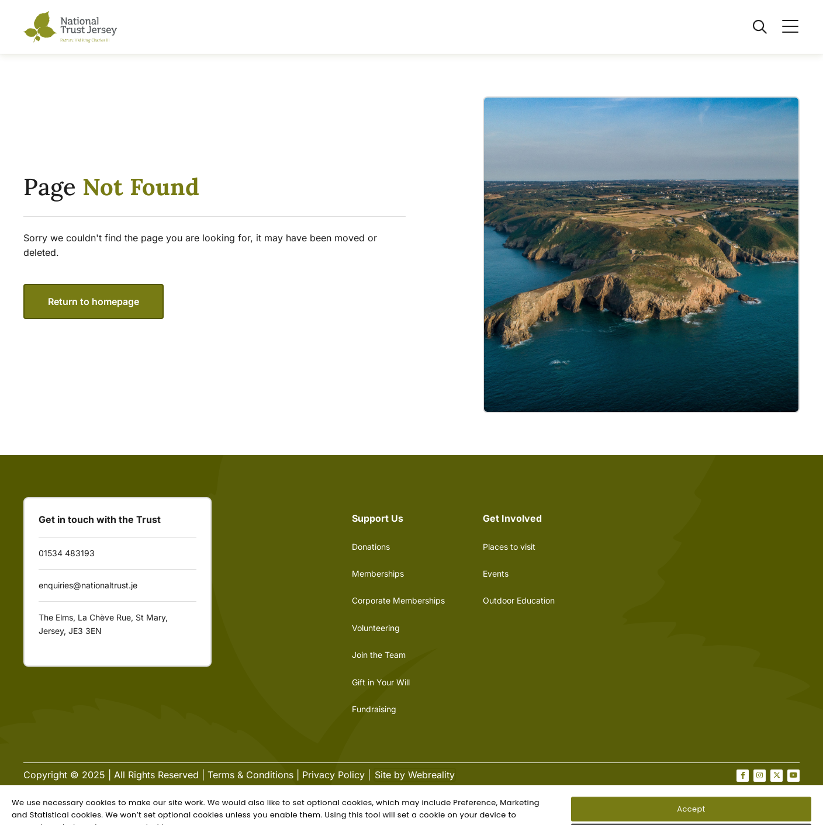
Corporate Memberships (398, 600)
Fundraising (374, 709)
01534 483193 (67, 553)
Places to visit (509, 547)
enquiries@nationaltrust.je (88, 585)
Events (496, 573)
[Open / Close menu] (783, 26)
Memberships (378, 573)
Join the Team (379, 655)
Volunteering (376, 628)
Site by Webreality (415, 775)
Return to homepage (93, 301)
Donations (371, 547)
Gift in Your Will (381, 682)
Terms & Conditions (250, 775)
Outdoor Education (519, 600)
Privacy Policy (333, 775)
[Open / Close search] (753, 26)
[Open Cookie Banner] (32, 813)
